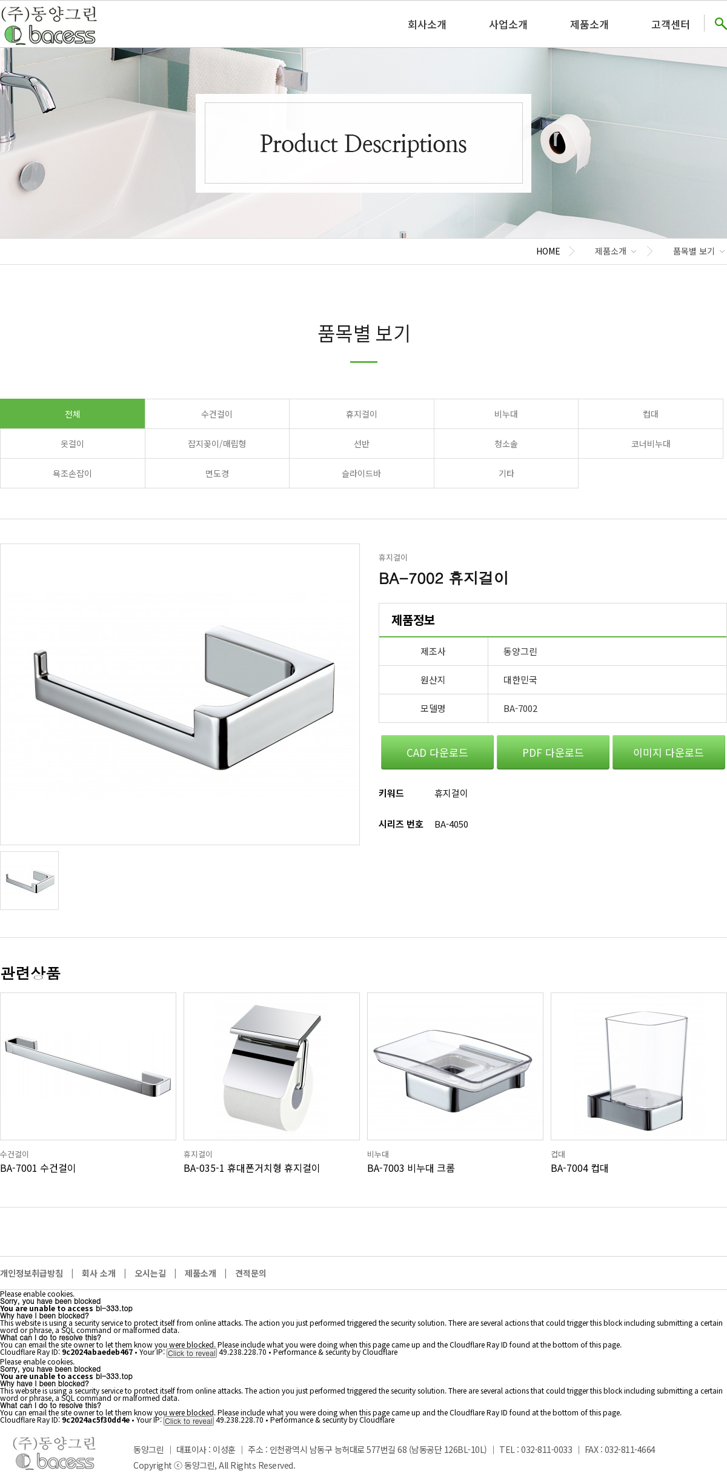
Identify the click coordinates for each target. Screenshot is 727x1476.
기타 (506, 473)
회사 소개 (99, 1273)
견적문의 (251, 1273)
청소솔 (506, 443)
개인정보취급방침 (31, 1273)
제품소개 (589, 24)
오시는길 (150, 1273)
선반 (362, 443)
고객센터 (670, 24)
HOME (548, 251)
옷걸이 (72, 443)
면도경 (217, 473)
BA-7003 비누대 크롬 (411, 1167)
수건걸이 (217, 414)
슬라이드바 (361, 473)
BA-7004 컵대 (580, 1167)
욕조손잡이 (72, 473)
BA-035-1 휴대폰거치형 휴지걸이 (252, 1167)
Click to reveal (192, 1353)
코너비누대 (651, 443)
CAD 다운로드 (437, 752)
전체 (73, 414)
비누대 (506, 414)
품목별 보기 (694, 251)
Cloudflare (379, 1351)
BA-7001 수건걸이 (38, 1167)
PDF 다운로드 (553, 752)
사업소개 (508, 24)
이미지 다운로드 (668, 752)
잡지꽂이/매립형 (217, 443)
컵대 (651, 414)
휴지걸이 (361, 414)
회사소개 (427, 24)
